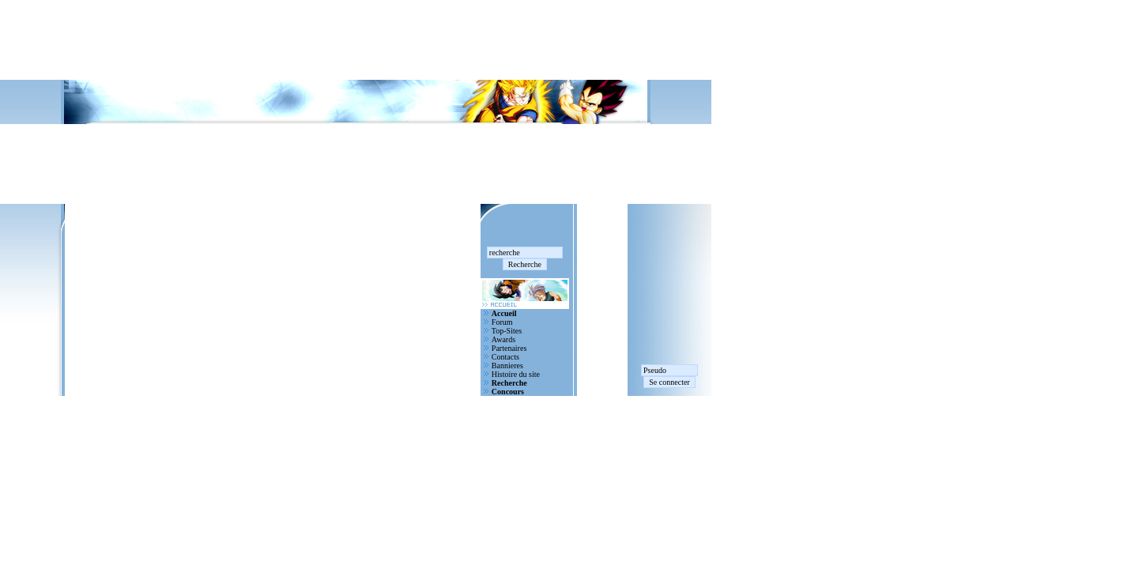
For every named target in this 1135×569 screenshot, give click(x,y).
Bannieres (507, 365)
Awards (503, 339)
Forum (502, 322)
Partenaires (509, 348)
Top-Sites (507, 330)
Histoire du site (516, 374)
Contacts (505, 356)
